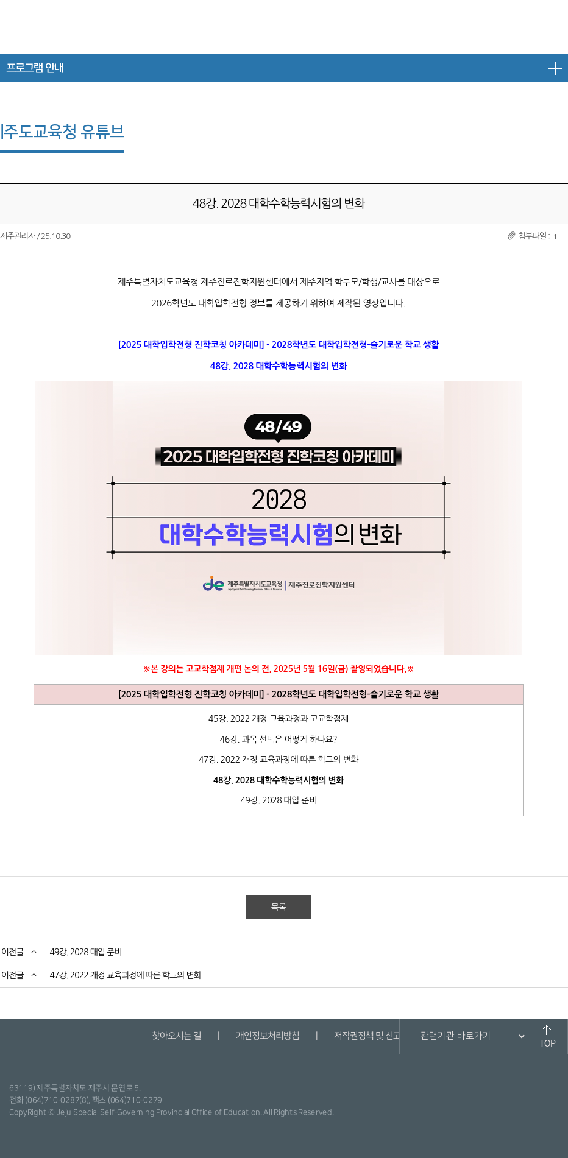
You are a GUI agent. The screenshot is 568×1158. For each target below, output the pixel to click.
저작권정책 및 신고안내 (374, 1035)
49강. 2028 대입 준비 (85, 952)
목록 (278, 907)
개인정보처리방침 (267, 1035)
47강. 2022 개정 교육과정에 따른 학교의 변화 (125, 975)
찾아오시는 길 (176, 1035)
